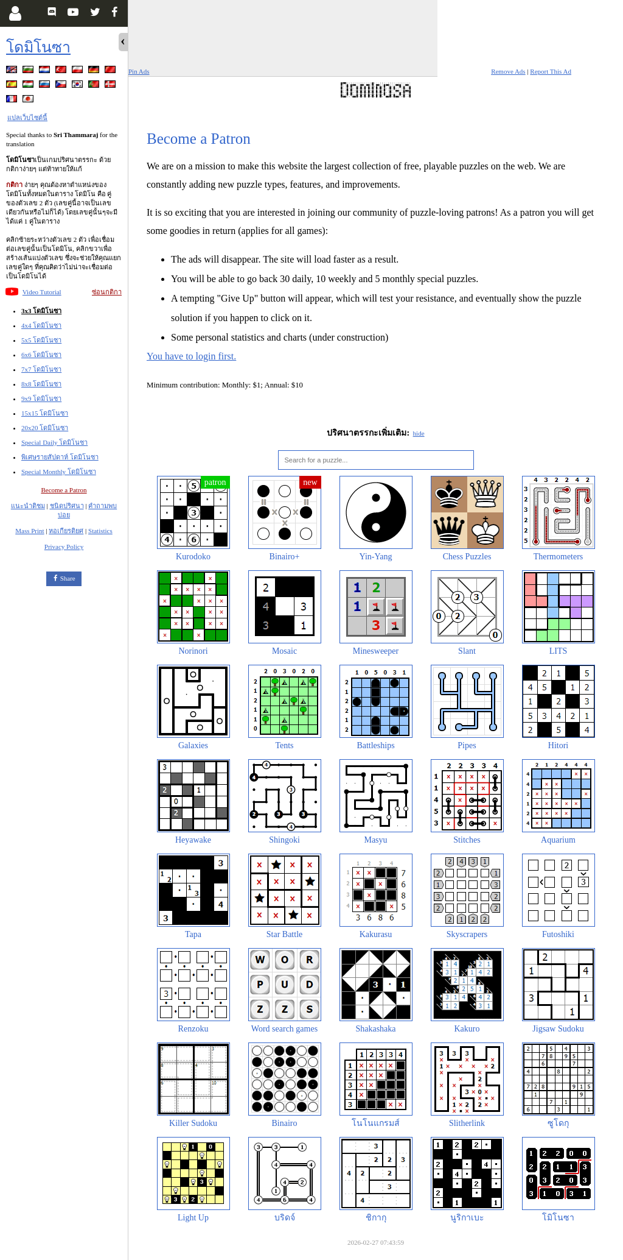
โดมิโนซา (38, 47)
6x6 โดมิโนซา (41, 354)
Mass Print (29, 530)
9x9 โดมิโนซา (41, 398)
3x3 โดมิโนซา (41, 310)
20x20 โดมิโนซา (44, 427)
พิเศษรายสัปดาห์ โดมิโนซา (60, 457)
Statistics (100, 530)
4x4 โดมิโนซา (41, 325)
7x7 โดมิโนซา (41, 369)
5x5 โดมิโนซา (41, 340)
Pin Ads (139, 71)
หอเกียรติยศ (66, 530)
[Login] (15, 13)
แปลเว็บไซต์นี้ (27, 117)
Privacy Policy (63, 546)
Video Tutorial (42, 292)
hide (419, 433)
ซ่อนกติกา (107, 292)
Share (67, 578)
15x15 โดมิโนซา (44, 413)
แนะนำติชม (28, 505)
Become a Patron (63, 490)
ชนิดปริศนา (67, 505)
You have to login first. (191, 356)
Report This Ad (550, 71)
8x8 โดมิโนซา (41, 384)
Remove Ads (508, 71)
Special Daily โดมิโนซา (54, 442)
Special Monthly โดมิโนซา (58, 471)
